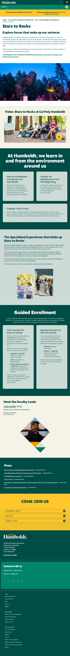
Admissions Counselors (13, 570)
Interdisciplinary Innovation (13, 476)
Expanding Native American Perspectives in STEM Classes (22, 473)
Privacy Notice (9, 599)
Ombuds (7, 647)
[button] (61, 2)
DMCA (6, 601)
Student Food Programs (11, 639)
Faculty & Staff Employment (13, 614)
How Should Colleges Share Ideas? (15, 487)
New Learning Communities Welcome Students (19, 470)
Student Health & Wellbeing (13, 642)
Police (7, 637)
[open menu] (67, 2)
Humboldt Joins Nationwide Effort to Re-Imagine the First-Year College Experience (31, 482)
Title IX (7, 604)
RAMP (19, 254)
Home (4, 20)
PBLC (3, 7)
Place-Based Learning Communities (21, 20)
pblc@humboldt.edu (10, 412)
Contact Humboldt (11, 574)
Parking (7, 634)
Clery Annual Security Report (13, 644)
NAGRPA (7, 606)
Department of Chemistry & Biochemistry (17, 409)
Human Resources (9, 619)
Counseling (8, 632)
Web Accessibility (10, 596)
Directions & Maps (10, 555)
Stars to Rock (8, 479)
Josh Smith (10, 407)
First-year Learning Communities (47, 20)
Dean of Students (10, 629)
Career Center (9, 622)
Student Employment (10, 616)
